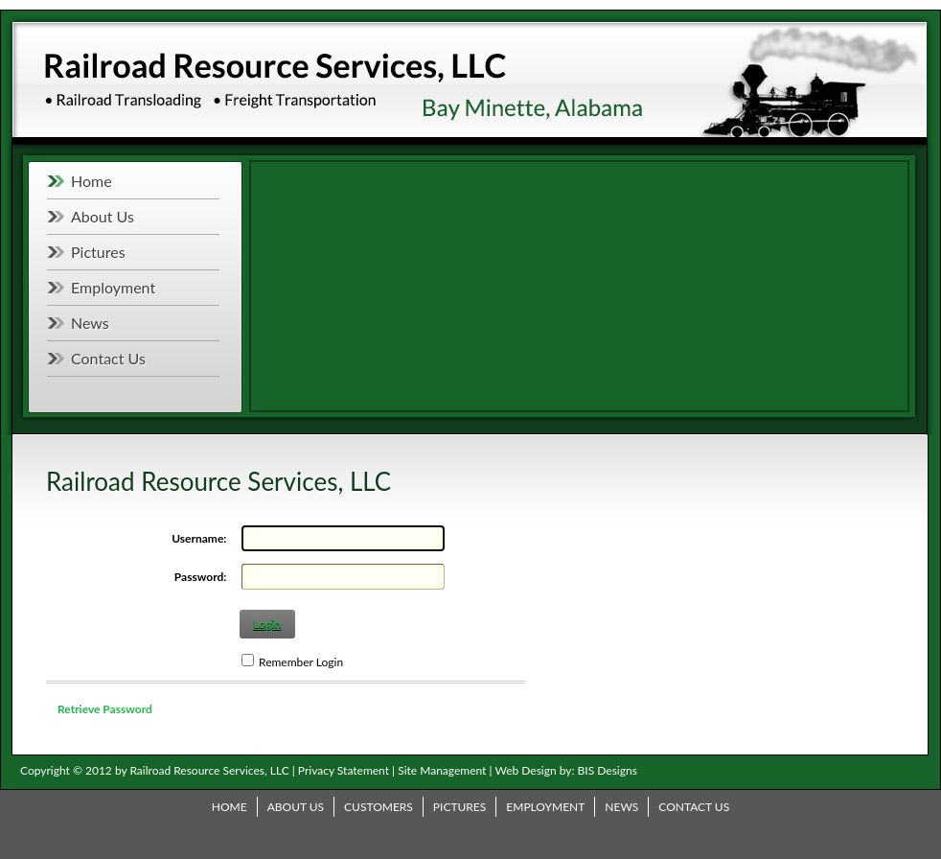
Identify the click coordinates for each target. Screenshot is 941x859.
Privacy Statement (343, 770)
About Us (102, 216)
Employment (113, 287)
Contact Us (108, 358)
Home (91, 181)
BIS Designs (607, 770)
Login (267, 623)
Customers (378, 807)
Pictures (98, 252)
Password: (200, 576)
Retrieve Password (104, 709)
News (90, 322)
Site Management (442, 770)
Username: (199, 538)
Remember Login (301, 662)
